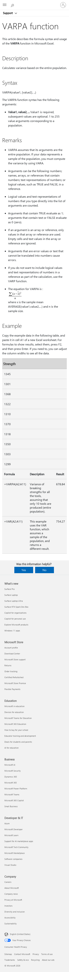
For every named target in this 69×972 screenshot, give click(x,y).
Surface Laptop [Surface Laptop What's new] (11, 595)
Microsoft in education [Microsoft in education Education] (14, 706)
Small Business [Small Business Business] (11, 806)
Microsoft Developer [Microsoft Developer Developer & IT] (13, 829)
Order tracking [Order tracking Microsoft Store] (10, 671)
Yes (24, 570)
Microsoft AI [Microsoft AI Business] (9, 764)
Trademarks (9, 959)
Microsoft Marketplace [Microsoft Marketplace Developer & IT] (14, 853)
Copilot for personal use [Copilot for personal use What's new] (15, 618)
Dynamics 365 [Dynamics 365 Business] (10, 776)
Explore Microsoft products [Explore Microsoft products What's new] (16, 624)
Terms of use (47, 954)
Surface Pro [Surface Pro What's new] (9, 589)
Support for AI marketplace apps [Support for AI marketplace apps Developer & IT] (18, 841)
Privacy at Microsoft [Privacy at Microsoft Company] (13, 899)
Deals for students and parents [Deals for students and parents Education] (18, 741)
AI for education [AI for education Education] (11, 747)
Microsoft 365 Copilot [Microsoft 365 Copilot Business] (14, 800)
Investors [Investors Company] (8, 905)
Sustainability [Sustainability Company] (10, 923)
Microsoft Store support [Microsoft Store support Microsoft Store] (15, 659)
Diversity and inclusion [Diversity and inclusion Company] (14, 911)
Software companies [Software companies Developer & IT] (13, 859)
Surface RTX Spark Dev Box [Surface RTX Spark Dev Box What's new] (16, 606)
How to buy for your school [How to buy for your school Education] (16, 730)
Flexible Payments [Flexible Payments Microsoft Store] (12, 689)
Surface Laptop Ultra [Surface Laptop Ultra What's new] (13, 600)
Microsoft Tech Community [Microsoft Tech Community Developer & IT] (16, 847)
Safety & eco (23, 959)
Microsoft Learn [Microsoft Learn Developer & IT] (11, 835)
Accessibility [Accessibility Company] (9, 917)
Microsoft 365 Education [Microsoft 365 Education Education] (15, 724)
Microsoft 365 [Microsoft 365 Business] (10, 782)
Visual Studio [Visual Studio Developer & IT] (10, 865)
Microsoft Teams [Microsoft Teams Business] (11, 794)
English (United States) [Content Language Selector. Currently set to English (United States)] (20, 934)
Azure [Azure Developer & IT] (7, 823)
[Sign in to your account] (63, 5)
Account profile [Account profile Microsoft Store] (11, 647)
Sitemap (8, 954)
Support (8, 13)
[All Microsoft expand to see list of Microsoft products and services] (4, 5)
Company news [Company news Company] (11, 893)
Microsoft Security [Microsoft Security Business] (12, 770)
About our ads (48, 959)
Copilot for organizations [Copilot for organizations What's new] (15, 612)
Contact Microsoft (22, 954)
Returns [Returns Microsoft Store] (7, 665)
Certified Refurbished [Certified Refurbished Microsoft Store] (13, 677)
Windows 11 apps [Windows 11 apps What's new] (12, 630)
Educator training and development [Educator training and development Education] (20, 735)
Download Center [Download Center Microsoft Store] (12, 653)
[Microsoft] (34, 3)
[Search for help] (13, 5)
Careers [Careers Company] (7, 882)
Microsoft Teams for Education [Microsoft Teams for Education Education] (18, 718)
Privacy (36, 954)
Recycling (35, 959)
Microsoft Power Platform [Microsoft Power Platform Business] (15, 788)
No (44, 570)
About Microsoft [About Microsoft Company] (11, 888)
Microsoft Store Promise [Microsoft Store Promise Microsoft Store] (15, 683)
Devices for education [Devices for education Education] (14, 712)
